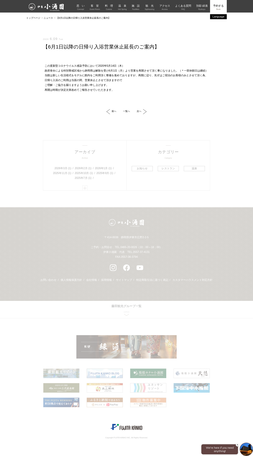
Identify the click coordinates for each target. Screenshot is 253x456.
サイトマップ (124, 279)
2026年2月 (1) (83, 168)
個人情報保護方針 (71, 279)
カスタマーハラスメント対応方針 (192, 279)
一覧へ (126, 111)
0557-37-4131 (141, 252)
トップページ (33, 18)
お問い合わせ (48, 279)
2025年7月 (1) (83, 178)
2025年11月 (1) (62, 173)
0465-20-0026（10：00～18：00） (141, 247)
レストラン (168, 168)
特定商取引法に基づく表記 (152, 279)
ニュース (48, 18)
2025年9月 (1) (104, 173)
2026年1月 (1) (103, 168)
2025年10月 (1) (84, 173)
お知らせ (142, 168)
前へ (111, 111)
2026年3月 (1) (62, 168)
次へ (142, 111)
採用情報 (106, 279)
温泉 (194, 168)
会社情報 (91, 279)
